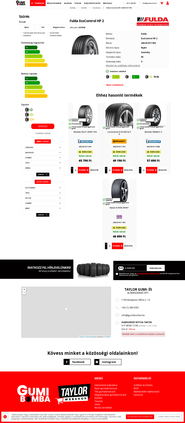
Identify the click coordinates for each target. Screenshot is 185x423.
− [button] (24, 292)
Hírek (97, 404)
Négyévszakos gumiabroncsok (110, 394)
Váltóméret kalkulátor (106, 385)
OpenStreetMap (91, 337)
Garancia (138, 394)
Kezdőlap (72, 8)
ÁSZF (136, 388)
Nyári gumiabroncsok (105, 388)
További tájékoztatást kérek (168, 417)
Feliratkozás (156, 268)
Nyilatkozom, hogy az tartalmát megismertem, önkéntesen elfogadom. (149, 274)
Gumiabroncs (96, 8)
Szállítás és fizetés (143, 385)
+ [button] (24, 289)
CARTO (108, 337)
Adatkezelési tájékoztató (148, 273)
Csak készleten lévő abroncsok (34, 33)
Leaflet (81, 337)
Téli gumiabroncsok (104, 391)
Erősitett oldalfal (56, 35)
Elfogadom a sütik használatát (139, 417)
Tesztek (98, 401)
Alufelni (98, 397)
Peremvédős (54, 33)
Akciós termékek (103, 407)
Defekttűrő (27, 35)
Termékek (84, 8)
